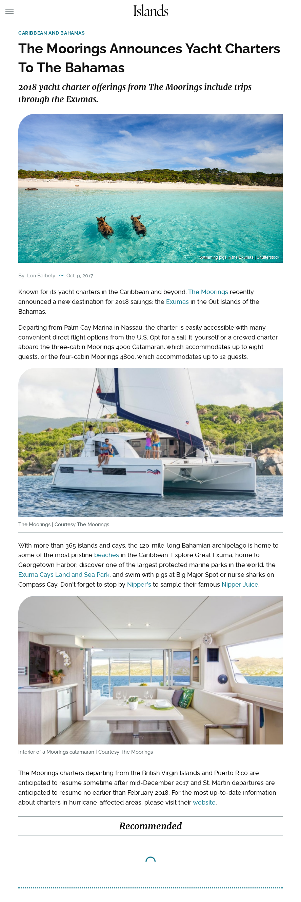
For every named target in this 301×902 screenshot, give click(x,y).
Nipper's (139, 584)
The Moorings (208, 291)
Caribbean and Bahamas (51, 33)
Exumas (177, 301)
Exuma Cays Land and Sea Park (63, 574)
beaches (106, 554)
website (204, 802)
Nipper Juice (240, 584)
